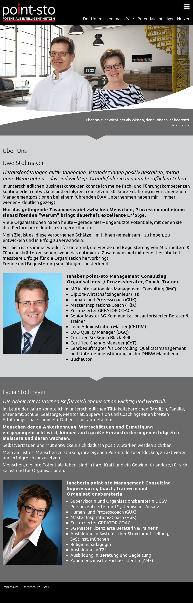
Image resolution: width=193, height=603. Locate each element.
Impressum (10, 586)
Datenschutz (31, 586)
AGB (47, 586)
